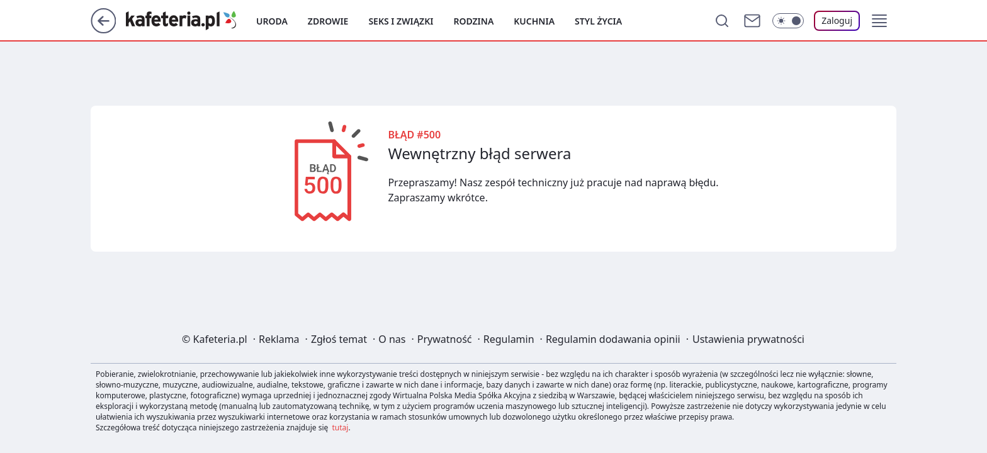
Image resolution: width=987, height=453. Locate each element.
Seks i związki (400, 21)
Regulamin (508, 339)
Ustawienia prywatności (748, 339)
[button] (879, 21)
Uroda (272, 21)
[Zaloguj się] (837, 21)
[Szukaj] (722, 21)
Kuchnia (534, 21)
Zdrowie (328, 21)
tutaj (340, 427)
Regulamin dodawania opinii (613, 339)
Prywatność (444, 339)
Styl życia (598, 21)
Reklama (279, 339)
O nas (391, 339)
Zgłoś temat (339, 339)
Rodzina (473, 21)
